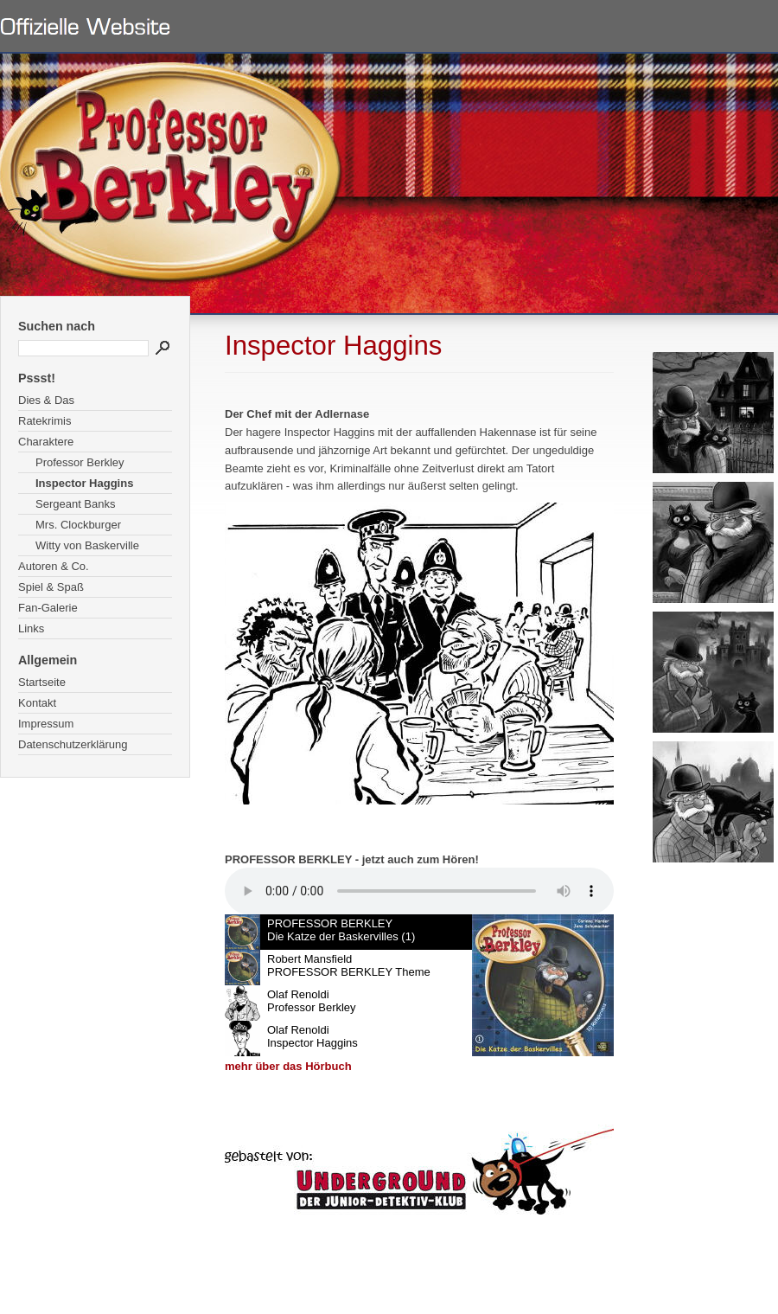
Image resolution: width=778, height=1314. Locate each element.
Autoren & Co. (53, 566)
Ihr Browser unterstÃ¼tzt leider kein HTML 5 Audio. (419, 891)
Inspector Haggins (84, 483)
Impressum (45, 723)
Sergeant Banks (75, 503)
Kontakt (37, 702)
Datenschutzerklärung (72, 744)
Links (31, 628)
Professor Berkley (79, 462)
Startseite (42, 682)
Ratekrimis (44, 420)
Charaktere (45, 441)
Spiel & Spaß (51, 586)
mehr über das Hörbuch (288, 1066)
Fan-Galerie (48, 607)
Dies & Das (46, 400)
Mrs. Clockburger (78, 524)
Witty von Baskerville (87, 545)
